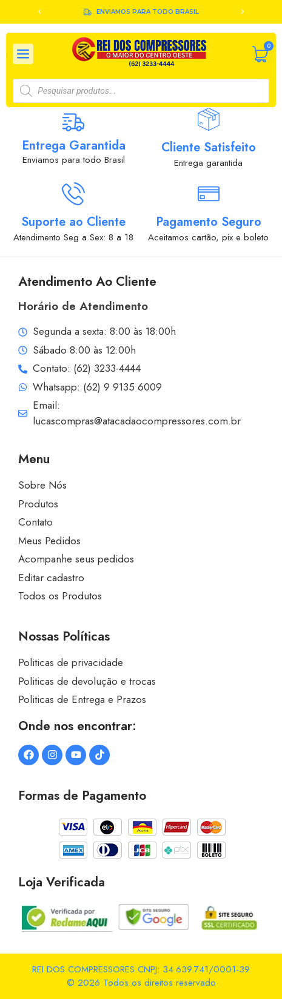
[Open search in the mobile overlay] (141, 91)
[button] (39, 11)
